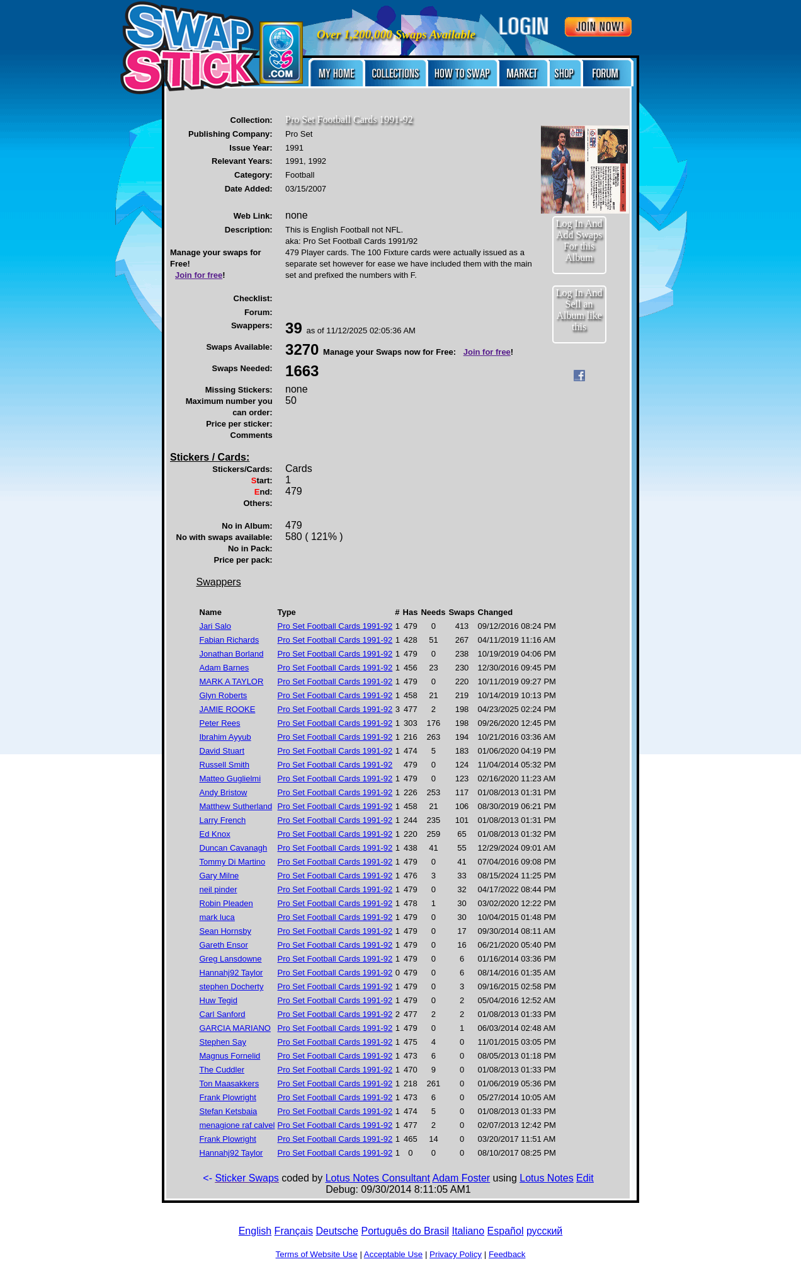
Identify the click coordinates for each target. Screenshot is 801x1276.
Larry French (223, 820)
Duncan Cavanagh (234, 848)
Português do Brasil (405, 1231)
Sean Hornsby (225, 931)
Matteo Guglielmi (230, 778)
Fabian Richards (229, 640)
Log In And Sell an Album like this (579, 309)
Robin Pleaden (226, 903)
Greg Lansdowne (231, 958)
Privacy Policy (455, 1254)
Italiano (468, 1231)
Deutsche (336, 1231)
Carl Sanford (223, 1014)
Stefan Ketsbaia (229, 1111)
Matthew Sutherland (236, 806)
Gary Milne (219, 875)
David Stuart (222, 751)
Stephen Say (223, 1042)
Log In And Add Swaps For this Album (579, 240)
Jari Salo (216, 626)
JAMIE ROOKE (228, 709)
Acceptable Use (393, 1254)
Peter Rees (220, 723)
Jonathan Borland (232, 653)
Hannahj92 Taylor (231, 972)
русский (544, 1231)
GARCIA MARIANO (235, 1028)
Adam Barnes (224, 667)
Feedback (507, 1254)
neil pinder (218, 889)
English (255, 1231)
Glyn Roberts (223, 695)
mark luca (217, 917)
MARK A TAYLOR (232, 681)
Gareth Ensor (224, 945)
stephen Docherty (232, 986)
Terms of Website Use (317, 1254)
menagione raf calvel (237, 1125)
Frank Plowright (228, 1097)
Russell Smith (224, 764)
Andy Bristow (223, 792)
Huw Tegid (218, 1000)
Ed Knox (215, 834)
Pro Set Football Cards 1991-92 (334, 626)
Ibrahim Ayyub (225, 737)
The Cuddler (222, 1069)
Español (505, 1231)
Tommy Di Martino (233, 861)
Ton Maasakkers (229, 1083)
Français (294, 1231)
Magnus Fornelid (230, 1055)
